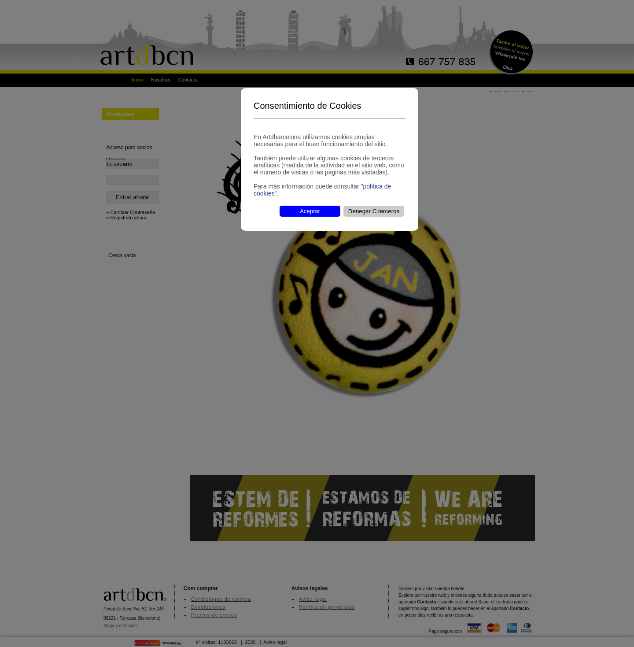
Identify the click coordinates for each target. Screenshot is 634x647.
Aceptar (310, 211)
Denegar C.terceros (373, 211)
